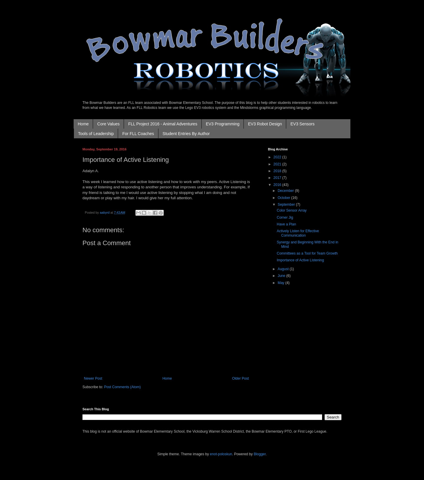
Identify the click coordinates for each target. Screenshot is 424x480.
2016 (278, 185)
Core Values (108, 124)
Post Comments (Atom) (122, 387)
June (282, 276)
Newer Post (93, 378)
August (284, 269)
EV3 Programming (222, 124)
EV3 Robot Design (265, 124)
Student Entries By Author (186, 133)
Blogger (260, 454)
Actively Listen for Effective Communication (298, 233)
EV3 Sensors (302, 124)
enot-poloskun (221, 454)
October (284, 198)
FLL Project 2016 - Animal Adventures (162, 124)
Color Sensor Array (292, 210)
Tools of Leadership (96, 133)
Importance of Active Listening (300, 260)
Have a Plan (286, 224)
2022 (278, 157)
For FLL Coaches (138, 133)
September (287, 204)
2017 (278, 178)
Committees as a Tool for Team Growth (307, 253)
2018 (278, 171)
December (286, 191)
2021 (278, 164)
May (281, 283)
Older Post (240, 378)
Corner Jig (285, 217)
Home (83, 124)
